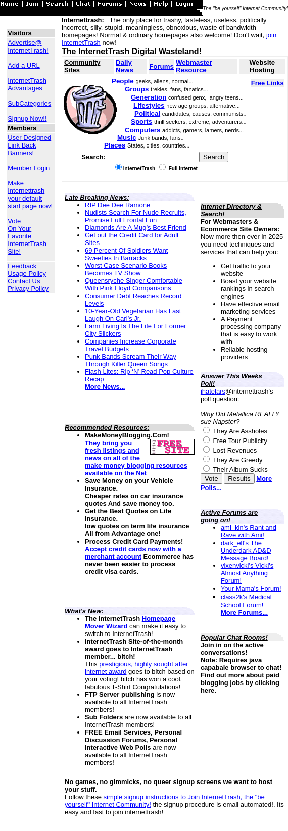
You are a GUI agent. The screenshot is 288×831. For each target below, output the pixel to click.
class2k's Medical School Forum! (246, 601)
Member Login (29, 168)
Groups (137, 89)
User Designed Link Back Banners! (29, 145)
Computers (142, 130)
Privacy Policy (28, 288)
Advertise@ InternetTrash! (28, 46)
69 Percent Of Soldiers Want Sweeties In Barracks (126, 254)
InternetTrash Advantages (27, 84)
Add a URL (24, 65)
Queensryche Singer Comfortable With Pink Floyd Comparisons (133, 284)
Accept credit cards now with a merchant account (133, 552)
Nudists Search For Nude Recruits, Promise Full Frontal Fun (135, 216)
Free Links (267, 83)
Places (114, 145)
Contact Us (24, 281)
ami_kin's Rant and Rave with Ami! (248, 531)
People (123, 81)
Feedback (22, 266)
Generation (148, 97)
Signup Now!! (27, 118)
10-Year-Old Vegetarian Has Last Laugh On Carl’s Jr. (133, 314)
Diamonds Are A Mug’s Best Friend (135, 227)
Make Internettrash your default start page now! (30, 194)
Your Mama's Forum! (251, 588)
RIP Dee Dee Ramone (117, 205)
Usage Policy (27, 273)
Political (147, 113)
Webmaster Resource (194, 66)
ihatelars (213, 391)
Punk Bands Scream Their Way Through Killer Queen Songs (130, 360)
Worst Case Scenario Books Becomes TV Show (126, 269)
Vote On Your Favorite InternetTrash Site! (27, 236)
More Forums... (244, 612)
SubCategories (29, 103)
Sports (141, 121)
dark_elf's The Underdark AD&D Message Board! (246, 550)
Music (126, 137)
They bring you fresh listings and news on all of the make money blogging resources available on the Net (136, 458)
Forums (161, 66)
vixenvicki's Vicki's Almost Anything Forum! (247, 573)
